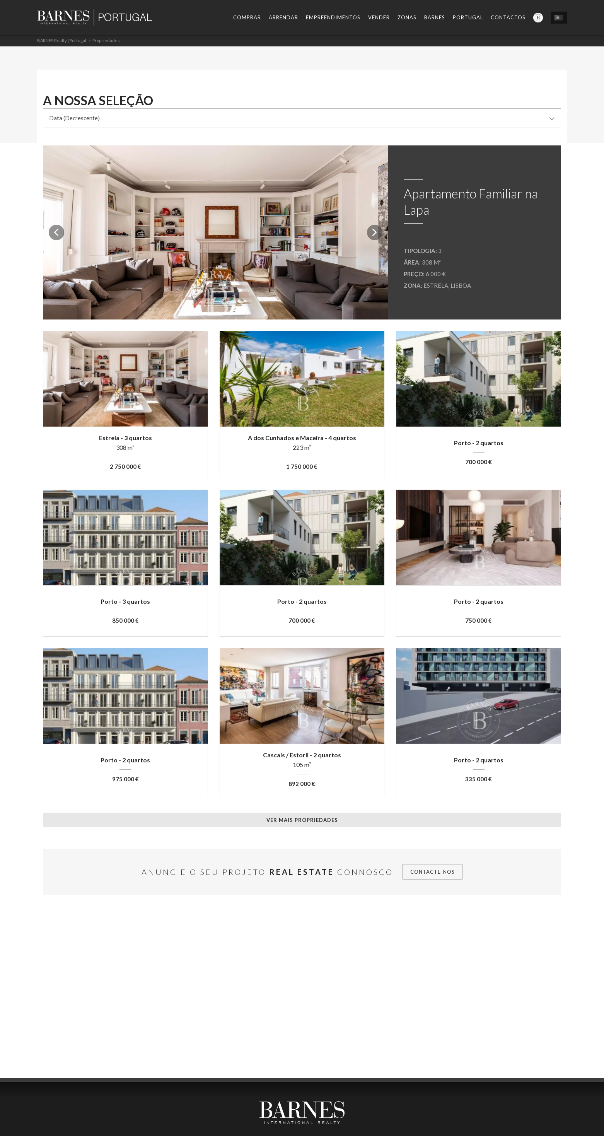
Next (374, 232)
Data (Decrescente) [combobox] (74, 117)
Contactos (508, 17)
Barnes (434, 17)
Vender (379, 17)
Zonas (407, 17)
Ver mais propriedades (302, 820)
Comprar (247, 17)
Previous (56, 232)
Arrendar (283, 17)
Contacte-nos (432, 872)
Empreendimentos (333, 17)
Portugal (468, 17)
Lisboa (460, 285)
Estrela (435, 285)
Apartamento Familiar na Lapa (471, 201)
